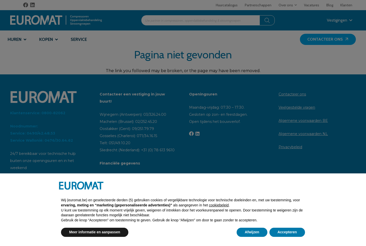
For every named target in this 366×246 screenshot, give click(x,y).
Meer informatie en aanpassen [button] (94, 232)
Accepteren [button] (287, 232)
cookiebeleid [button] (219, 205)
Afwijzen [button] (252, 232)
